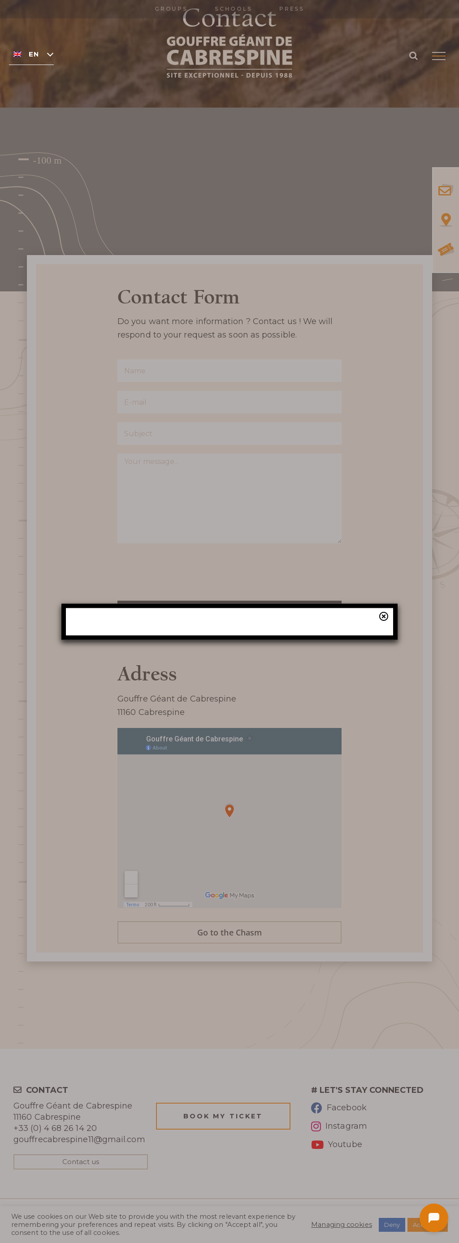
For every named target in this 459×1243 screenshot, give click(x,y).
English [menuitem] (33, 54)
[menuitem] (31, 54)
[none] (31, 54)
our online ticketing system (281, 675)
